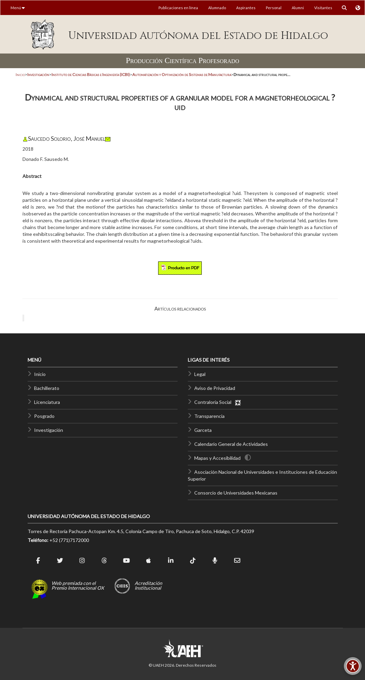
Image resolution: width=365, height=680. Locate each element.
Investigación (48, 430)
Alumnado (217, 7)
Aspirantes (246, 7)
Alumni (298, 7)
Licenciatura (47, 402)
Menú (18, 7)
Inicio (20, 74)
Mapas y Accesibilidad (217, 458)
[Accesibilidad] (353, 666)
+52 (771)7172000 (69, 540)
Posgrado (44, 416)
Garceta (203, 430)
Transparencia (209, 416)
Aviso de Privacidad (214, 388)
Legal (200, 374)
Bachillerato (46, 388)
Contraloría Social (217, 402)
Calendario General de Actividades (231, 444)
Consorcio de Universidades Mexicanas (235, 493)
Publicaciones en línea (178, 7)
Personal (274, 7)
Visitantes (323, 7)
